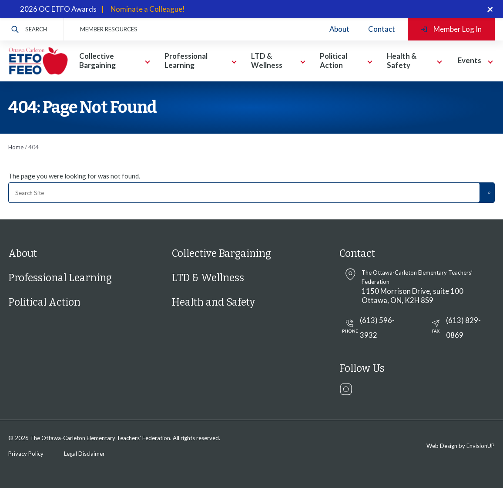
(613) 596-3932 (367, 328)
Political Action (333, 60)
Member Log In (451, 29)
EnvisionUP (480, 445)
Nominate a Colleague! (148, 8)
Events (469, 60)
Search (29, 29)
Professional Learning (186, 60)
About (339, 29)
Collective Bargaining (97, 60)
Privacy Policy (26, 453)
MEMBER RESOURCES (108, 29)
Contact (381, 29)
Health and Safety (213, 302)
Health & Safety (401, 60)
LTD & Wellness (266, 60)
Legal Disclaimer (84, 453)
